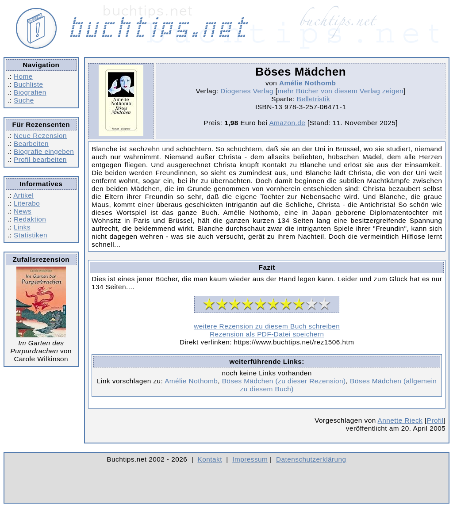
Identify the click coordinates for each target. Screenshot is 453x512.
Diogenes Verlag (246, 91)
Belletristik (313, 99)
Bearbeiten (31, 143)
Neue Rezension (40, 135)
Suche (24, 100)
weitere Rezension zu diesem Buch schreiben (267, 326)
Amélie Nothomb (307, 83)
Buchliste (28, 84)
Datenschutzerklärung (311, 459)
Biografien (30, 92)
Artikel (23, 195)
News (22, 211)
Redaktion (30, 219)
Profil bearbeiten (40, 159)
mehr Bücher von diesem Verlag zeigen (340, 91)
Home (23, 76)
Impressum (250, 459)
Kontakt (210, 459)
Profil (435, 420)
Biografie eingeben (44, 151)
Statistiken (30, 235)
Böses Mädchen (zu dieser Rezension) (284, 381)
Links (22, 227)
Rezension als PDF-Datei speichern (267, 334)
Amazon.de (287, 122)
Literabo (27, 203)
